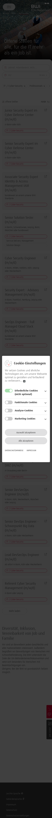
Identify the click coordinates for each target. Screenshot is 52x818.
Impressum (31, 451)
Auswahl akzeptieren (26, 433)
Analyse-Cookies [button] (24, 410)
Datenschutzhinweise (14, 451)
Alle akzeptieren (26, 441)
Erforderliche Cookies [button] (30, 393)
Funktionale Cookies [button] (26, 402)
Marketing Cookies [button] (25, 419)
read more (24, 381)
